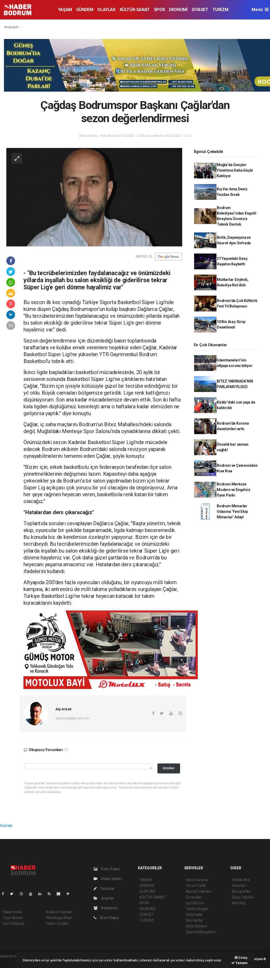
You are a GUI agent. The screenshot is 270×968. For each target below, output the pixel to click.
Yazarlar (104, 888)
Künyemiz (106, 908)
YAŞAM (65, 9)
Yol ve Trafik (196, 885)
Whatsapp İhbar (59, 918)
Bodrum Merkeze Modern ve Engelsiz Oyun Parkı (233, 489)
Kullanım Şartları (59, 912)
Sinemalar (194, 914)
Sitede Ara (240, 880)
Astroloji (238, 903)
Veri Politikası (13, 923)
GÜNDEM (84, 9)
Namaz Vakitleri (198, 891)
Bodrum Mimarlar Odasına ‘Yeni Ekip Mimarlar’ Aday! (232, 511)
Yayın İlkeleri (13, 918)
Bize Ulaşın (106, 918)
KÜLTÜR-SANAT (135, 9)
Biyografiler (241, 891)
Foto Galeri (107, 869)
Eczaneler (194, 897)
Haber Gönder (57, 923)
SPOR (159, 9)
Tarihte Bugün (197, 909)
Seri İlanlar (194, 920)
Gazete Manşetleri (201, 932)
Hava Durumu (197, 880)
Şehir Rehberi (197, 926)
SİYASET (200, 9)
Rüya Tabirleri (243, 897)
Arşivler (104, 898)
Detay (241, 958)
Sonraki (6, 825)
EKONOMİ (178, 9)
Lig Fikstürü (195, 903)
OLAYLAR (106, 9)
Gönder (169, 768)
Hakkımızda (12, 912)
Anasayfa (11, 27)
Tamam (239, 963)
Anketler (239, 885)
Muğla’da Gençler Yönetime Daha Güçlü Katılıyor (235, 170)
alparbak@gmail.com (72, 718)
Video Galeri (108, 879)
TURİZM (220, 9)
